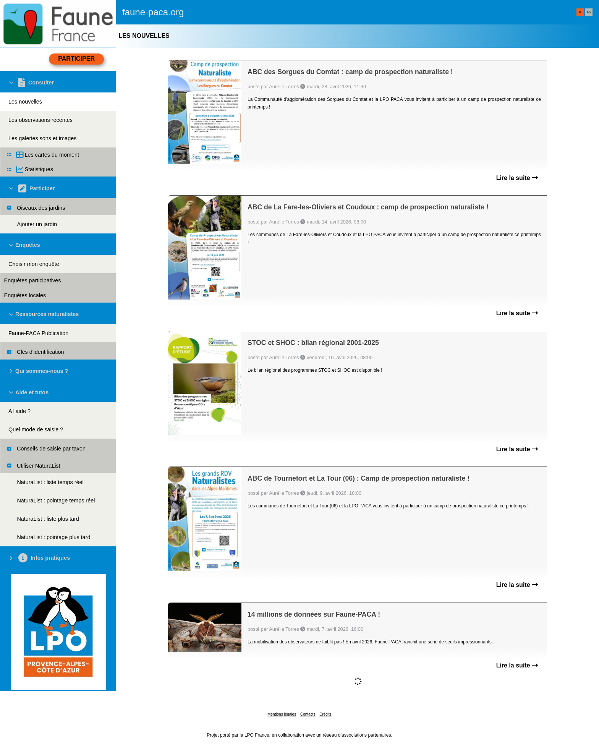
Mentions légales (281, 714)
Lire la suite (517, 177)
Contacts (307, 714)
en (589, 12)
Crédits (325, 714)
